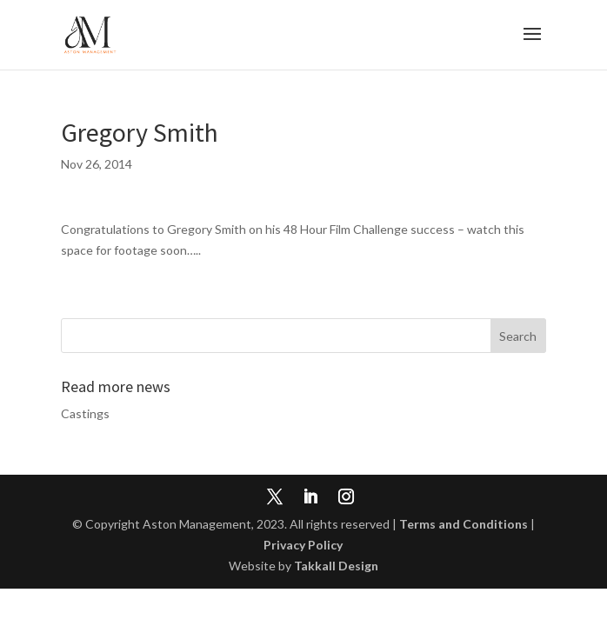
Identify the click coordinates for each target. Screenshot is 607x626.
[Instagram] (346, 498)
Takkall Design (336, 565)
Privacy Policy (303, 544)
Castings (85, 413)
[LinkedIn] (310, 498)
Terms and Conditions (463, 523)
